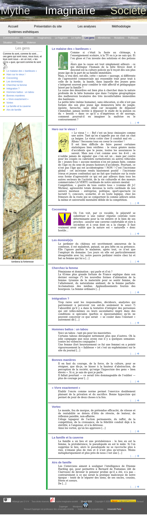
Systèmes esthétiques (23, 32)
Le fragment (61, 37)
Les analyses (87, 26)
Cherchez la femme (16, 85)
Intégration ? (13, 88)
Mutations (119, 37)
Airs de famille (13, 109)
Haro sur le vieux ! (15, 74)
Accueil (13, 26)
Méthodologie (121, 26)
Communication (11, 37)
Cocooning (12, 78)
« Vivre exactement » (17, 99)
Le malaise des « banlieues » (21, 71)
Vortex (9, 102)
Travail (19, 42)
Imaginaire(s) (44, 37)
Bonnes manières (15, 95)
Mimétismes (104, 37)
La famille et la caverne (18, 106)
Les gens (89, 37)
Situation (7, 42)
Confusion (28, 37)
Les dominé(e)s (14, 81)
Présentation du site (48, 26)
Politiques (133, 37)
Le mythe (76, 37)
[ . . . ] (134, 123)
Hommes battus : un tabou (20, 92)
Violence (31, 42)
